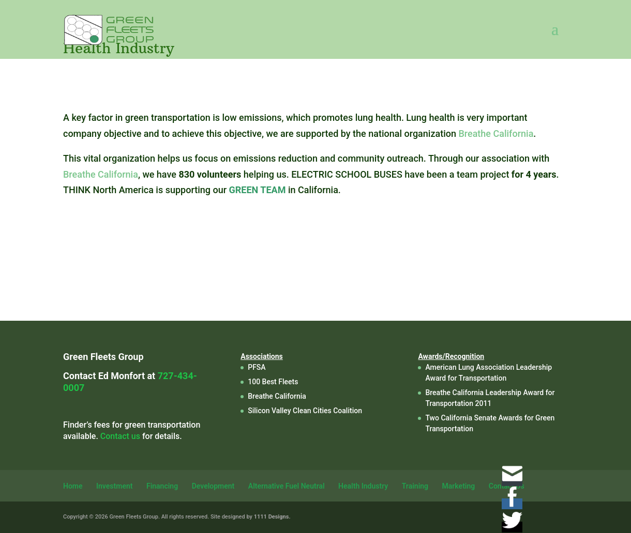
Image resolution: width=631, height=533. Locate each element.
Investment (114, 486)
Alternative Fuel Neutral (286, 486)
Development (213, 486)
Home (73, 486)
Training (415, 486)
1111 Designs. (272, 516)
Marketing (458, 486)
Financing (162, 486)
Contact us (120, 436)
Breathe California (495, 133)
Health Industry (363, 486)
